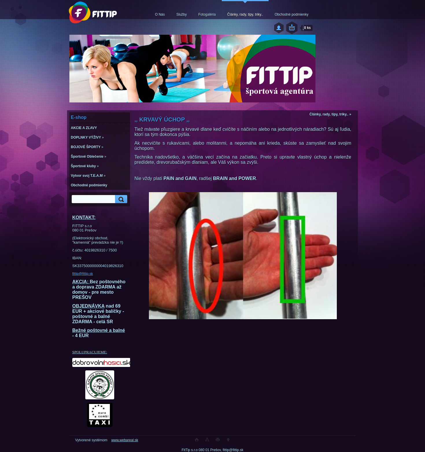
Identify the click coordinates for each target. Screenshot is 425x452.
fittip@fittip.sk (82, 274)
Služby (181, 14)
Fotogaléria (207, 14)
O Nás (160, 14)
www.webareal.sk (124, 440)
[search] (120, 199)
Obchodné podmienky (291, 14)
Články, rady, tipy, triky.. (245, 14)
